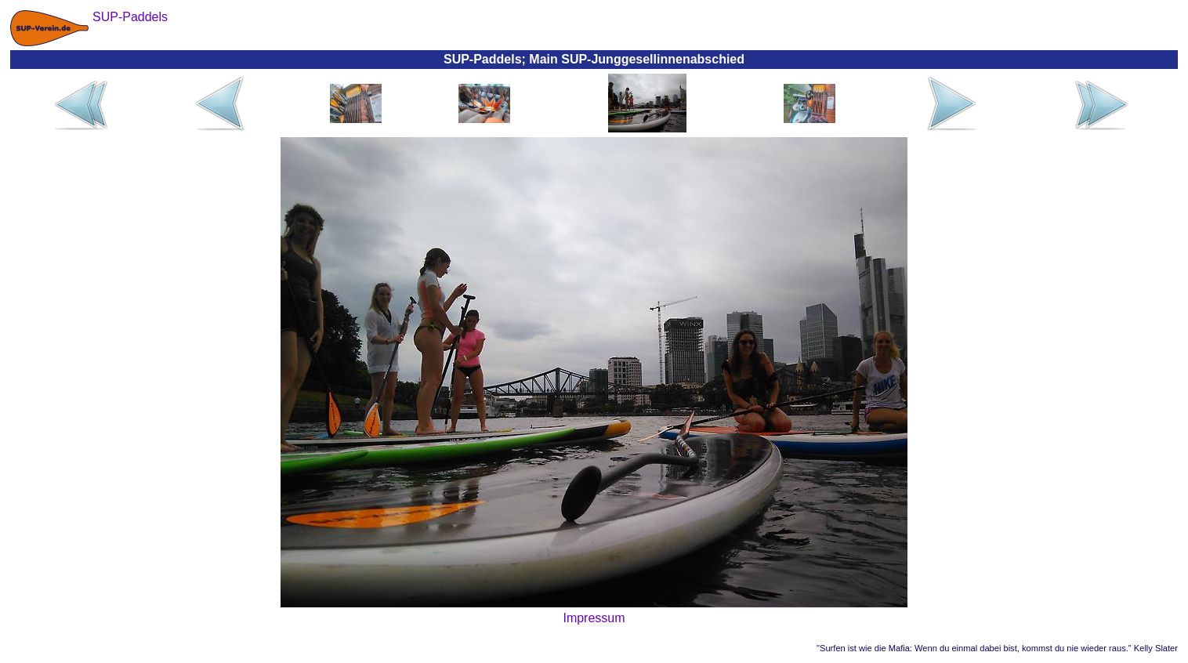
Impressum (594, 618)
